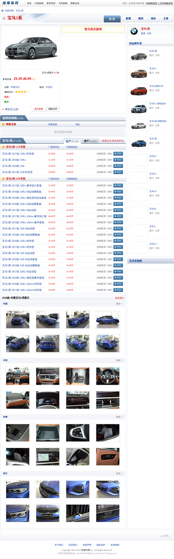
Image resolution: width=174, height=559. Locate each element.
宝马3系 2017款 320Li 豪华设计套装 (22, 185)
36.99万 (51, 204)
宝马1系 (153, 138)
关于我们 (59, 545)
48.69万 (51, 216)
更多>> (119, 303)
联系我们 (73, 545)
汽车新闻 (63, 3)
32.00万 (51, 253)
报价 (153, 18)
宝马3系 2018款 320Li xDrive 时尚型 (22, 284)
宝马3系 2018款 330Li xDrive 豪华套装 (23, 222)
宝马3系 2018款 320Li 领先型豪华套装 (23, 277)
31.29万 (51, 160)
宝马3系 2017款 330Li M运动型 (19, 210)
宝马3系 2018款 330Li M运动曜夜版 (21, 191)
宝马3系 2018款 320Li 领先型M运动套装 (24, 198)
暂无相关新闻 (93, 29)
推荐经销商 (9, 118)
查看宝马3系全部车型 (112, 141)
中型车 (49, 87)
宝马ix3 (152, 191)
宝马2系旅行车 (156, 86)
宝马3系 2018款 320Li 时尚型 (18, 241)
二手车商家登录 (165, 3)
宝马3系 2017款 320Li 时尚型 (18, 247)
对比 (119, 153)
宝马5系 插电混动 (157, 121)
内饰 (5, 417)
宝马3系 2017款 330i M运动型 (18, 228)
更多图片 (119, 298)
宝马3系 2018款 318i (13, 166)
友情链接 (115, 545)
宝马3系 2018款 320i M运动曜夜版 (21, 265)
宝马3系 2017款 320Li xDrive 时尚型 (22, 290)
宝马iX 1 (153, 244)
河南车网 (12, 3)
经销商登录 (151, 3)
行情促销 (39, 3)
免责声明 (87, 545)
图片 (151, 55)
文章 (165, 18)
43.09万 (51, 191)
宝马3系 (20, 10)
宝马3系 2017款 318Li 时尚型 (18, 153)
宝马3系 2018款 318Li (14, 160)
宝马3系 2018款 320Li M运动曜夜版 (21, 204)
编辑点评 (52, 109)
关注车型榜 (135, 261)
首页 (29, 3)
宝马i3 (152, 226)
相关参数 (38, 109)
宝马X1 (152, 68)
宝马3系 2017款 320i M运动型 (18, 253)
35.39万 (51, 198)
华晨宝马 (15, 87)
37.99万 (51, 185)
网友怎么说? (12, 109)
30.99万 (51, 153)
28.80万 (51, 166)
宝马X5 (152, 209)
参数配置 (101, 153)
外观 (5, 303)
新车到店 (51, 3)
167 (55, 72)
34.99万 (51, 265)
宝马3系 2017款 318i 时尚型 (17, 172)
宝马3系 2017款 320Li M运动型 (19, 271)
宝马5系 (153, 51)
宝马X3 (152, 156)
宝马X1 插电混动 (157, 103)
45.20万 (51, 228)
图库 (140, 18)
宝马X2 (152, 173)
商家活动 (75, 3)
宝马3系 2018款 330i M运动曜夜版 (21, 234)
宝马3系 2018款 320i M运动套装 (19, 259)
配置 (128, 18)
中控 (5, 360)
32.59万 (51, 241)
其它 (5, 473)
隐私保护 (101, 545)
